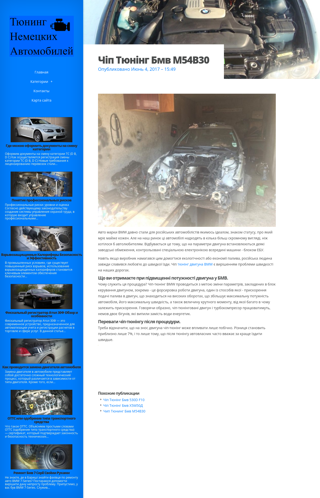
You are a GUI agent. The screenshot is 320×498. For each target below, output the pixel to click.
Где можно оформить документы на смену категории (41, 147)
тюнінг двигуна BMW (195, 264)
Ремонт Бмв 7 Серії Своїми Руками (41, 472)
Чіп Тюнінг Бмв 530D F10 (123, 399)
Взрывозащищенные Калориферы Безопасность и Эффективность (41, 256)
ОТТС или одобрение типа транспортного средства (41, 420)
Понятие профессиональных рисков (41, 200)
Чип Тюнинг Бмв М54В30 (124, 411)
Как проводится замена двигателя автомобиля (41, 367)
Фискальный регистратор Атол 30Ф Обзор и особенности (41, 314)
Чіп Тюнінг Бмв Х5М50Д (123, 405)
